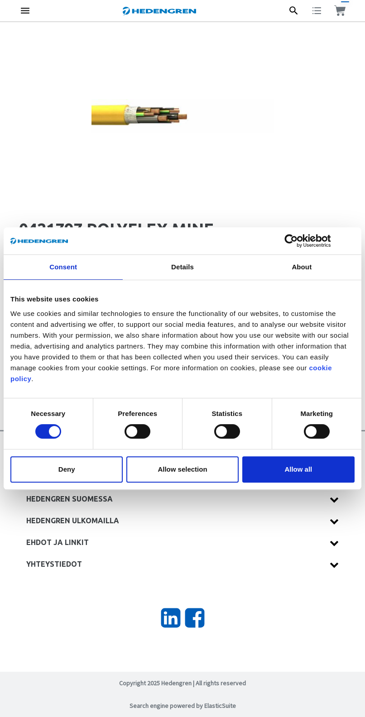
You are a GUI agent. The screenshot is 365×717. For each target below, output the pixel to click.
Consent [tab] (63, 267)
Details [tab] (182, 267)
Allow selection (182, 469)
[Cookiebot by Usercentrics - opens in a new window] (298, 241)
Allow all (298, 469)
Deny (66, 469)
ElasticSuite (220, 706)
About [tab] (302, 267)
